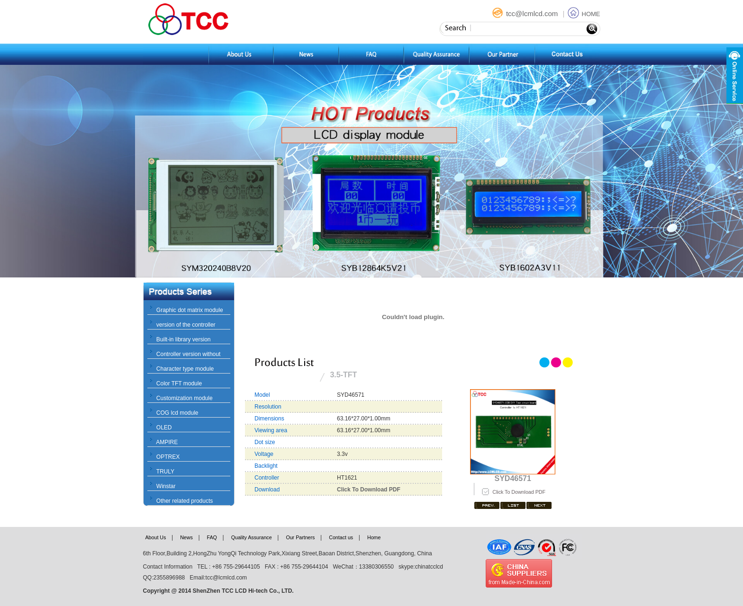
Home (374, 537)
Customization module (184, 398)
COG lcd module (177, 413)
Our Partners (300, 537)
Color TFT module (179, 383)
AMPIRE (167, 442)
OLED (164, 427)
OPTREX (168, 457)
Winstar (166, 486)
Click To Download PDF (518, 492)
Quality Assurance (251, 537)
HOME (584, 14)
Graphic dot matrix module (189, 310)
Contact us (341, 537)
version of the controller (186, 324)
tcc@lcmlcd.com (526, 13)
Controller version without (188, 354)
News (186, 537)
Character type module (185, 368)
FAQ (212, 537)
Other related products (184, 501)
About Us (155, 537)
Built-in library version (183, 339)
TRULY (165, 471)
